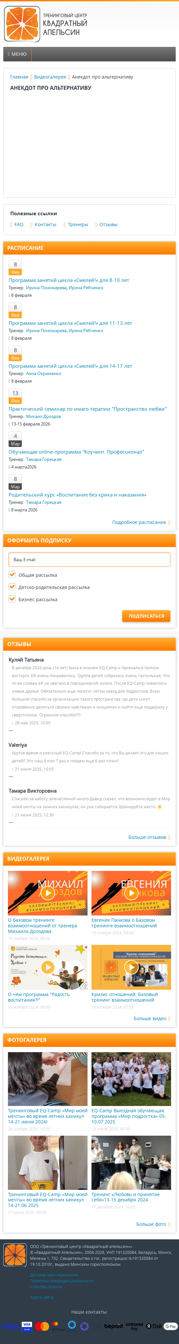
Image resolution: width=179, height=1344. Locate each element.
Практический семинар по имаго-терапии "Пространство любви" (88, 408)
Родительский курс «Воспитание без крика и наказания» (77, 494)
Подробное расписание (141, 522)
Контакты (44, 224)
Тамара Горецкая (43, 459)
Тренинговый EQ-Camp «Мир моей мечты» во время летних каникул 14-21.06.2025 (48, 1172)
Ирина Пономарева (46, 288)
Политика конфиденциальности (62, 1280)
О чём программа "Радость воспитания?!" (48, 974)
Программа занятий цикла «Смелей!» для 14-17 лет (70, 365)
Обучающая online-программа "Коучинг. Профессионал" (76, 451)
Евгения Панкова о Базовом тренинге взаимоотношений (131, 900)
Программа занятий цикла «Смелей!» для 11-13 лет (70, 323)
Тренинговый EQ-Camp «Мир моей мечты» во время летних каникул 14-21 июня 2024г (48, 1088)
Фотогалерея (27, 1040)
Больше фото (153, 1224)
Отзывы (106, 224)
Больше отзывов (149, 837)
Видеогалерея (50, 77)
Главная (19, 77)
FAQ (16, 224)
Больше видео (152, 1019)
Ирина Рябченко (86, 288)
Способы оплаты (46, 1286)
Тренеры (76, 224)
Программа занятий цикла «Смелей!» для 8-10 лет (69, 280)
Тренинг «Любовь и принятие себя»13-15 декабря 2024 (131, 1169)
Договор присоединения (54, 1274)
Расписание (25, 248)
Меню (17, 54)
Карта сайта (42, 1297)
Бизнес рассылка (37, 599)
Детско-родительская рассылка (54, 587)
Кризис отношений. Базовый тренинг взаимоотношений (131, 974)
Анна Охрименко (43, 373)
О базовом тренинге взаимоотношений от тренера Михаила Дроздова (48, 902)
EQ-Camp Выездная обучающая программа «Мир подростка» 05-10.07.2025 (131, 1088)
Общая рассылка (37, 575)
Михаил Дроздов (43, 416)
